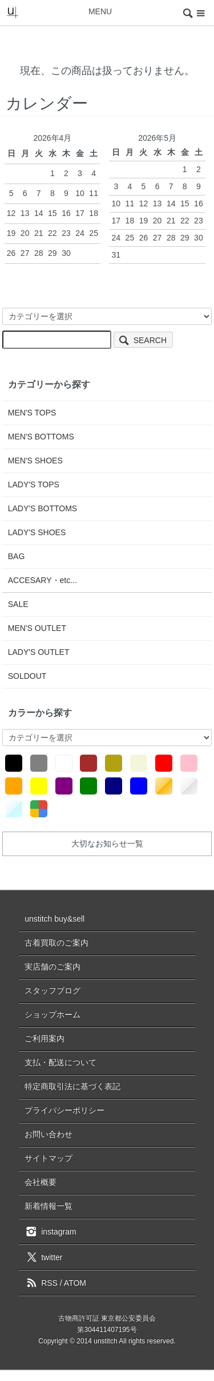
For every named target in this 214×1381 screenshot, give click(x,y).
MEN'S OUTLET (37, 628)
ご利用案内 (44, 1038)
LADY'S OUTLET (39, 652)
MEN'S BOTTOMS (41, 436)
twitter (43, 1257)
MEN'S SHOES (35, 460)
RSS (41, 1283)
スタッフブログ (52, 990)
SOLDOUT (27, 676)
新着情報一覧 (48, 1206)
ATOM (75, 1283)
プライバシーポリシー (64, 1110)
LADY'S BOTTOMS (42, 508)
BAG (16, 556)
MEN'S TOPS (32, 412)
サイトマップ (48, 1158)
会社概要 (40, 1182)
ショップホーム (52, 1014)
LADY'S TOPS (33, 484)
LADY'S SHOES (37, 532)
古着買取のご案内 (56, 942)
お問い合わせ (48, 1134)
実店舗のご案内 (52, 966)
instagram (50, 1231)
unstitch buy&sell (54, 918)
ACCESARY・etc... (42, 580)
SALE (18, 604)
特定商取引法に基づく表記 (72, 1086)
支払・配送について (60, 1062)
